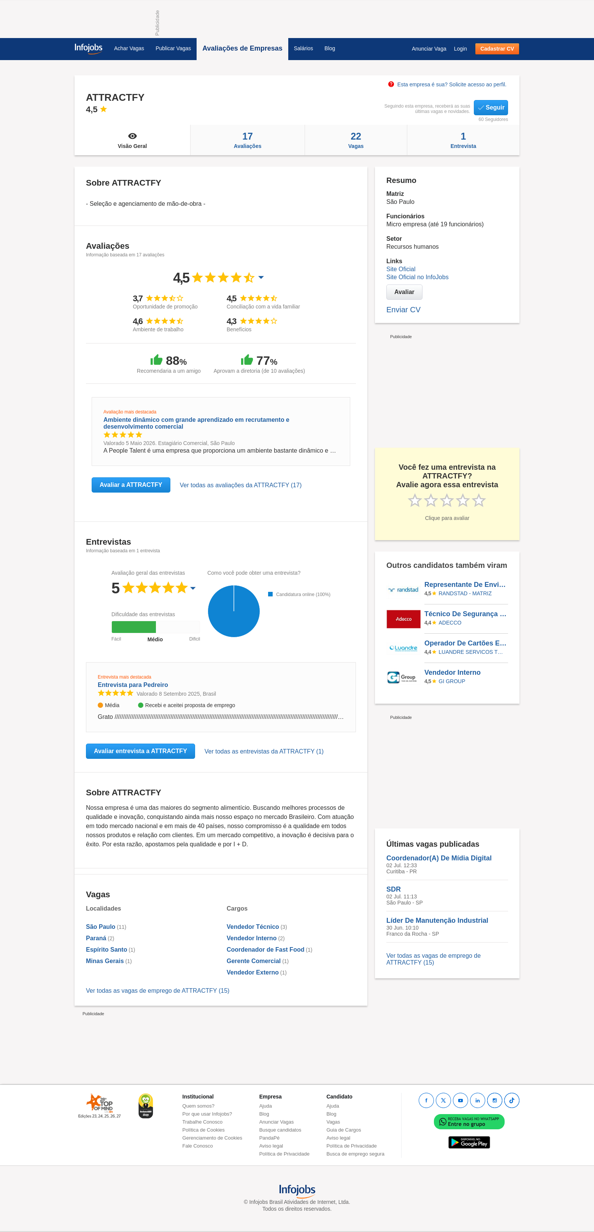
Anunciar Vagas (276, 1122)
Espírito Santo (106, 949)
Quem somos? (199, 1106)
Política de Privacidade (284, 1154)
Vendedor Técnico (253, 927)
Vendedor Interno (252, 938)
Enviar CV (403, 309)
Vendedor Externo (253, 972)
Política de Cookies (204, 1130)
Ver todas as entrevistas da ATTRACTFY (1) (264, 751)
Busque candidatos (280, 1130)
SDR (393, 889)
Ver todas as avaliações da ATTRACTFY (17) (241, 485)
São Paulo (100, 927)
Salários (303, 48)
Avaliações (248, 140)
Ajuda (265, 1106)
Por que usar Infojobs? (207, 1114)
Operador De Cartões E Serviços (465, 643)
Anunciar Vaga (429, 49)
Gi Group (452, 681)
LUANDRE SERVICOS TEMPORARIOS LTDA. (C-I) (472, 652)
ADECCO (450, 623)
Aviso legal (271, 1146)
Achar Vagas (129, 48)
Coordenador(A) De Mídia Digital (439, 858)
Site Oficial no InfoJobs (417, 277)
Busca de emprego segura (355, 1154)
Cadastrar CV (497, 49)
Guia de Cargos (343, 1130)
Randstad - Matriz (465, 593)
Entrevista (463, 140)
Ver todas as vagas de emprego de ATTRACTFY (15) (157, 990)
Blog (329, 48)
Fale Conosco (198, 1146)
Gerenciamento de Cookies (213, 1138)
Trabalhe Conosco (203, 1122)
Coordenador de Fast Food (265, 949)
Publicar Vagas (173, 48)
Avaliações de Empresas (242, 48)
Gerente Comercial (254, 961)
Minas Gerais (105, 961)
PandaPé (269, 1138)
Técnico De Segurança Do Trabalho (465, 614)
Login (460, 49)
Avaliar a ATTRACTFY (131, 485)
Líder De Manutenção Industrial (437, 920)
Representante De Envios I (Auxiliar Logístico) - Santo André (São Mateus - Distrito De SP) (465, 584)
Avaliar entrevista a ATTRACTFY (140, 751)
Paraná (96, 938)
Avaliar (404, 292)
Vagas (356, 140)
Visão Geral (132, 140)
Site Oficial (400, 269)
